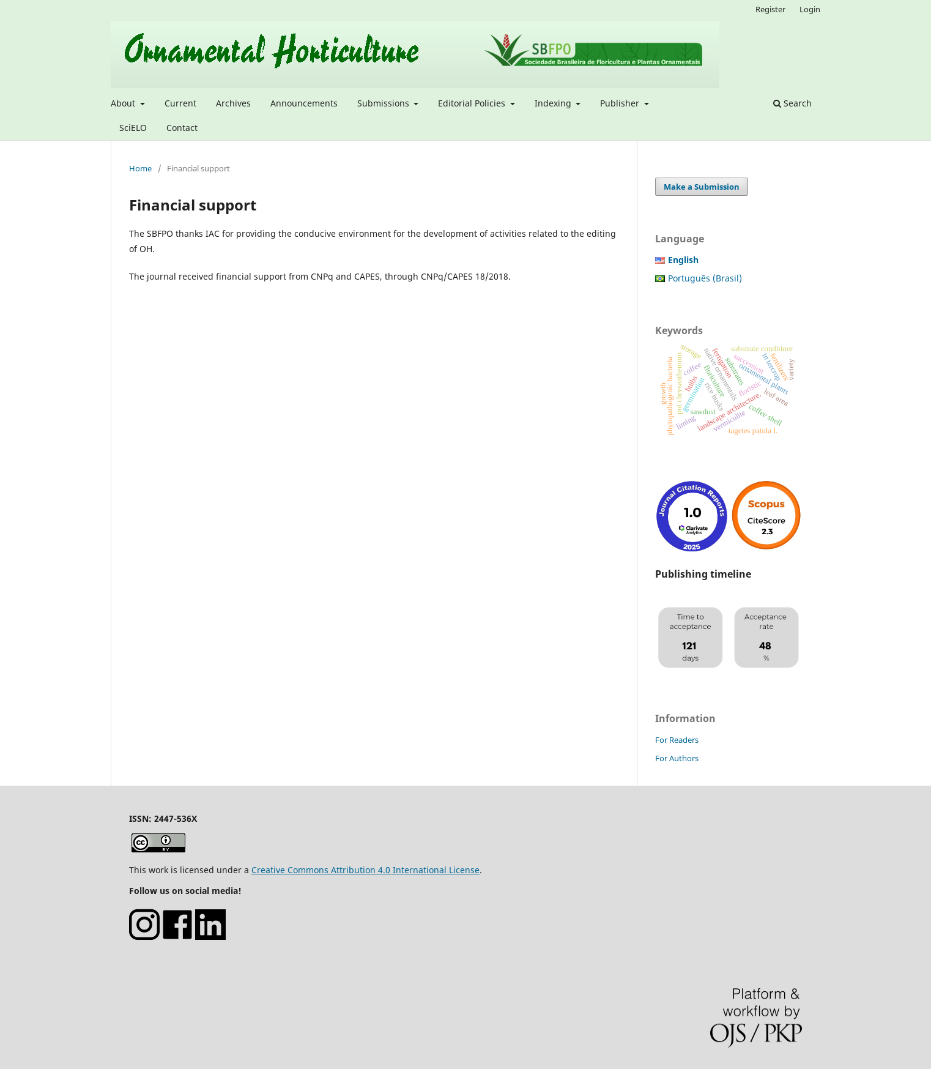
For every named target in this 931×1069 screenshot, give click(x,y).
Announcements (304, 103)
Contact (182, 127)
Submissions (384, 103)
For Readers (677, 739)
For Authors (677, 758)
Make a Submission (702, 186)
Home (140, 168)
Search (792, 103)
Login (809, 9)
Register (770, 9)
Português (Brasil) (705, 278)
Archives (233, 103)
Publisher (621, 103)
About (124, 103)
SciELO (133, 127)
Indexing (554, 103)
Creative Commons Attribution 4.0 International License (365, 870)
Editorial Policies (473, 103)
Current (180, 103)
